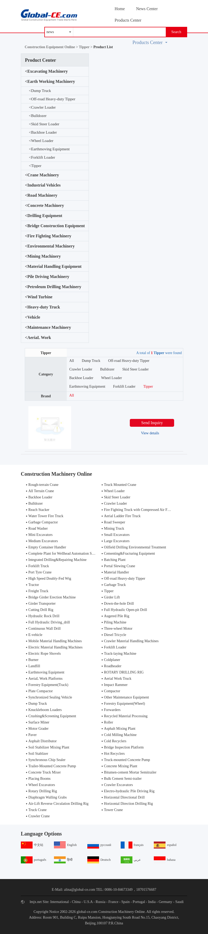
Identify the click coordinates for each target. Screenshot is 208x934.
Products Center (128, 20)
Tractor (33, 585)
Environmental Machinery (50, 246)
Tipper (35, 166)
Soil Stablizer (38, 754)
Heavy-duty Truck (42, 307)
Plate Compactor (40, 691)
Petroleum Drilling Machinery (53, 286)
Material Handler (116, 572)
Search (176, 32)
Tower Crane (113, 810)
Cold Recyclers (115, 741)
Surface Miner (38, 722)
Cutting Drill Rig (40, 610)
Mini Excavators (40, 535)
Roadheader (112, 666)
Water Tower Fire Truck (45, 516)
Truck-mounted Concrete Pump (127, 760)
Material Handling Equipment (53, 266)
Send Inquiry (152, 422)
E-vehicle (35, 635)
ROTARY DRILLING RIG (124, 672)
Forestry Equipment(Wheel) (124, 704)
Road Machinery (41, 195)
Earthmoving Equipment (49, 149)
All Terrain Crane (41, 491)
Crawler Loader (42, 107)
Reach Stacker (38, 510)
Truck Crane (37, 810)
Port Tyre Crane (40, 572)
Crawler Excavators (118, 785)
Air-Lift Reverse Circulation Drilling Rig (58, 804)
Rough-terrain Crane (43, 485)
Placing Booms (39, 779)
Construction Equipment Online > (52, 47)
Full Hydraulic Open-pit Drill (125, 610)
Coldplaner (112, 660)
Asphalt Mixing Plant (120, 729)
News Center (147, 9)
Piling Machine (115, 622)
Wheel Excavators (41, 785)
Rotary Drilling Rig (42, 791)
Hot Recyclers (114, 754)
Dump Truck (40, 91)
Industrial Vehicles (43, 185)
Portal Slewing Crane (119, 566)
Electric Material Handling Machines (55, 647)
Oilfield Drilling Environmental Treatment (135, 547)
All (71, 361)
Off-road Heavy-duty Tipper (52, 99)
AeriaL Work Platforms (45, 679)
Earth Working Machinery (50, 81)
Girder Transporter (42, 603)
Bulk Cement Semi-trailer (123, 779)
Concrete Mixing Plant (120, 766)
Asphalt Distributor (42, 741)
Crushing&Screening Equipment (52, 716)
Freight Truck (38, 591)
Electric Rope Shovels (44, 653)
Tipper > (86, 47)
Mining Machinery (43, 256)
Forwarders (112, 710)
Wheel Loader (41, 141)
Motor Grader (38, 729)
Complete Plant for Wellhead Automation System (64, 553)
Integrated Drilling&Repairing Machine (57, 560)
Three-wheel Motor (118, 628)
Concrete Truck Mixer (44, 772)
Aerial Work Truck (117, 679)
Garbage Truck (115, 585)
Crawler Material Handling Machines (131, 641)
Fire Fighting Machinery (48, 236)
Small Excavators (117, 535)
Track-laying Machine (120, 653)
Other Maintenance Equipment (126, 697)
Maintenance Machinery (48, 327)
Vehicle (32, 317)
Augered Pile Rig (116, 616)
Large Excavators (117, 541)
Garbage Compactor (43, 522)
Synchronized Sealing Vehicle (50, 697)
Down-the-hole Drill (119, 603)
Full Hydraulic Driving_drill (49, 622)
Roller (108, 722)
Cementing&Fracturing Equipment (129, 553)
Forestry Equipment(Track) (48, 685)
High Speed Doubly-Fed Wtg (49, 578)
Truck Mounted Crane (120, 485)
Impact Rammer (116, 685)
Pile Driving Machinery (47, 276)
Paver (32, 735)
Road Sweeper (114, 522)
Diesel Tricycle (115, 635)
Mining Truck (114, 528)
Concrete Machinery (44, 205)
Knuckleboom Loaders (45, 710)
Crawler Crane (39, 816)
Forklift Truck (38, 566)
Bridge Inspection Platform (124, 747)
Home (120, 9)
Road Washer (38, 528)
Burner (33, 660)
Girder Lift (112, 597)
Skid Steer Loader (44, 124)
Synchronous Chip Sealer (46, 760)
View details (150, 433)
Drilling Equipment (43, 215)
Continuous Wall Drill (44, 628)
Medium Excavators (43, 541)
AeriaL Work (38, 337)
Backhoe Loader (43, 132)
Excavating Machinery (46, 71)
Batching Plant (115, 560)
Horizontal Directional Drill (124, 797)
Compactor (112, 691)
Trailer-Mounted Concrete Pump (52, 766)
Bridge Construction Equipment (55, 226)
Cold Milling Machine (120, 735)
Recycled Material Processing (126, 716)
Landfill (34, 666)
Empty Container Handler (47, 547)
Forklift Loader (42, 157)
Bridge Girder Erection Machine (52, 597)
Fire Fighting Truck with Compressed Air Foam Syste (143, 510)
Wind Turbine (38, 297)
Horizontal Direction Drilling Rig (128, 804)
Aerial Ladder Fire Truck (122, 516)
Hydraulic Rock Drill (43, 616)
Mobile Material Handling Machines (55, 641)
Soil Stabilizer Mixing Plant (48, 747)
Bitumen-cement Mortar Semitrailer (130, 772)
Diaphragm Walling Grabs (47, 797)
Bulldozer (38, 116)
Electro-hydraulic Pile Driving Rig (129, 791)
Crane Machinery (42, 175)
